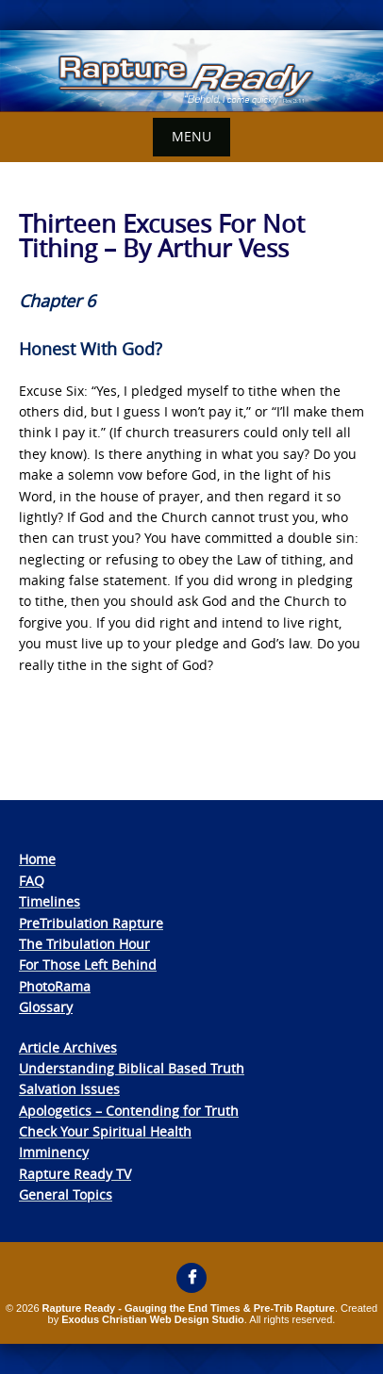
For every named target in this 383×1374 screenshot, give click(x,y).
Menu (191, 136)
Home (37, 859)
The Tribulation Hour (84, 944)
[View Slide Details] (191, 71)
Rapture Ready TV (75, 1174)
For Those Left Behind (88, 964)
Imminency (54, 1152)
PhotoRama (55, 986)
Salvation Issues (69, 1089)
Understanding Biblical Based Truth (131, 1068)
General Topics (65, 1194)
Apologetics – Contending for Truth (129, 1111)
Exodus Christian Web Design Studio (152, 1319)
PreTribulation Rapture (91, 923)
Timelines (49, 901)
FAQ (31, 881)
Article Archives (68, 1047)
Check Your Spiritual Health (105, 1131)
